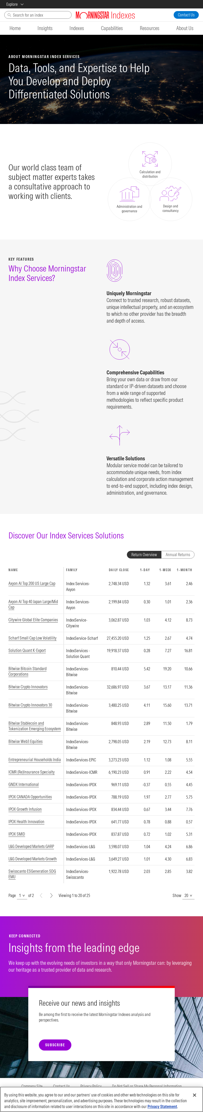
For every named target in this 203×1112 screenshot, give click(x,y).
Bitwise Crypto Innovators (28, 686)
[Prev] (41, 896)
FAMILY (72, 570)
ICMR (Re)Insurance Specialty (31, 772)
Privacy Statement (162, 1106)
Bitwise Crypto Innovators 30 (30, 705)
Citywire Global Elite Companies (33, 619)
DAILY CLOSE (119, 570)
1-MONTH (184, 570)
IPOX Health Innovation (26, 821)
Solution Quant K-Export (27, 650)
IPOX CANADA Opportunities (30, 796)
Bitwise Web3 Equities (25, 741)
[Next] (51, 896)
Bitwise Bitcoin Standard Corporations (27, 671)
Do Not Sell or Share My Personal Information (147, 1086)
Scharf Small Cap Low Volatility (32, 638)
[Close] (194, 1095)
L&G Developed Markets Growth (32, 858)
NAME (13, 570)
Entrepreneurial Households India (34, 759)
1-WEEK (165, 570)
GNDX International (23, 784)
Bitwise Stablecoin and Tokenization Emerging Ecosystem (34, 725)
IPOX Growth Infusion (25, 809)
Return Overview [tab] (144, 554)
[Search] (38, 15)
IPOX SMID (16, 834)
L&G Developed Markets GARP (31, 846)
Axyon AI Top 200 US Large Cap (31, 583)
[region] (101, 725)
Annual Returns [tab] (178, 554)
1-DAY (145, 570)
